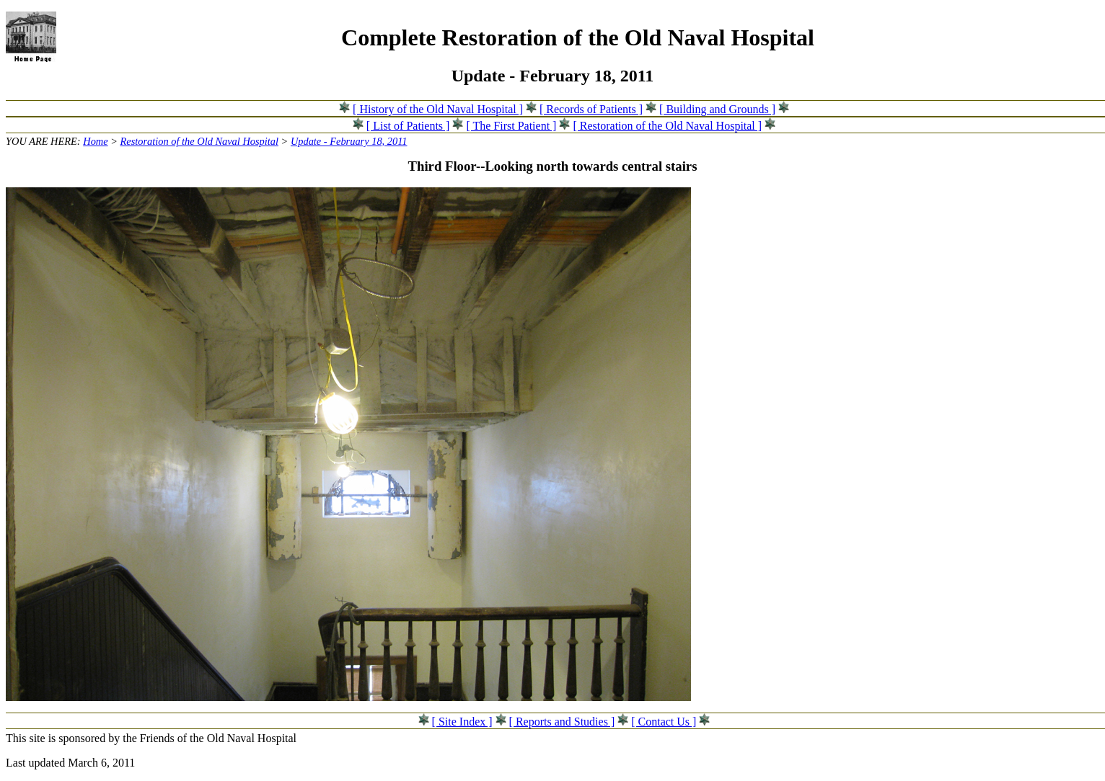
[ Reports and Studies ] (562, 721)
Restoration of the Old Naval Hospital (199, 141)
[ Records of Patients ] (591, 109)
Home (95, 141)
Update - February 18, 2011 (349, 141)
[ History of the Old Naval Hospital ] (438, 109)
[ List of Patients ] (408, 126)
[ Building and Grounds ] (717, 109)
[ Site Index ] (462, 721)
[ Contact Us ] (663, 721)
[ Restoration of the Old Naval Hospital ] (667, 126)
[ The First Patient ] (511, 126)
